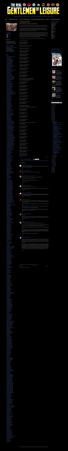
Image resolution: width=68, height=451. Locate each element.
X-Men (7, 428)
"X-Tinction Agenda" (9, 152)
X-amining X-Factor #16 (56, 139)
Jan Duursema (8, 275)
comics (27, 160)
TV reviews (8, 398)
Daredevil (8, 207)
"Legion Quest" (9, 100)
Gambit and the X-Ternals (10, 247)
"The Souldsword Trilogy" (10, 144)
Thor (7, 404)
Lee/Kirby (8, 295)
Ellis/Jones (8, 229)
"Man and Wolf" (9, 104)
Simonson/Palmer (9, 381)
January (54, 165)
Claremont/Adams (9, 184)
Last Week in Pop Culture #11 (56, 138)
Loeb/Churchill (8, 308)
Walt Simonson (9, 419)
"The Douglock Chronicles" (10, 125)
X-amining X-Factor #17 (56, 131)
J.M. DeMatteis (9, 272)
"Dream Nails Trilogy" (9, 81)
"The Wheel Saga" (9, 147)
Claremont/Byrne (9, 186)
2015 (53, 118)
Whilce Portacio (9, 422)
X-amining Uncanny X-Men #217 (57, 141)
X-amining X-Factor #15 (56, 145)
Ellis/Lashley (8, 230)
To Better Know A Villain (10, 407)
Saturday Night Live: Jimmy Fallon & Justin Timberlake (57, 129)
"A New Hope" (8, 57)
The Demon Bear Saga (10, 399)
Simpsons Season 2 (9, 388)
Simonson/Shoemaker (9, 383)
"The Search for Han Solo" (10, 139)
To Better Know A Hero (10, 405)
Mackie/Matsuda (9, 317)
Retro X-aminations (9, 358)
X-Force (8, 427)
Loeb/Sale (8, 310)
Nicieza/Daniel (8, 340)
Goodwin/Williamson (9, 257)
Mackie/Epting (8, 316)
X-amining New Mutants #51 (56, 146)
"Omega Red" (8, 108)
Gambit (8, 245)
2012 (53, 166)
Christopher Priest (9, 183)
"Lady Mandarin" (9, 99)
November (54, 154)
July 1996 (8, 287)
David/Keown (8, 210)
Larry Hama (8, 291)
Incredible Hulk (9, 270)
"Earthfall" (8, 82)
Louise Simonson (9, 315)
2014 (53, 119)
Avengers (8, 170)
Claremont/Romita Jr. (9, 196)
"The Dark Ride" (9, 124)
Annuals (8, 163)
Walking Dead (8, 418)
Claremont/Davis (9, 190)
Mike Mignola (8, 333)
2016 (53, 117)
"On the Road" (8, 109)
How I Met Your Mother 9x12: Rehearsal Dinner (56, 151)
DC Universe (8, 206)
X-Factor (47, 160)
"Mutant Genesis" (9, 105)
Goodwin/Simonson (9, 256)
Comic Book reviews (24, 160)
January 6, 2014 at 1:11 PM (26, 199)
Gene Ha (8, 250)
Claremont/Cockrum (9, 187)
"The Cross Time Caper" (10, 121)
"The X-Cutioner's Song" (10, 148)
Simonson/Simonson (9, 384)
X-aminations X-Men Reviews (13, 19)
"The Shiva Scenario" (9, 142)
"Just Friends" (8, 97)
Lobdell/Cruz (8, 301)
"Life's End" (8, 102)
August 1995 (8, 169)
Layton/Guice (8, 294)
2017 (53, 116)
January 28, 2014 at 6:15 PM (27, 237)
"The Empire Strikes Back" (10, 127)
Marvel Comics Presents (10, 321)
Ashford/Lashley (9, 167)
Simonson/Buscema (9, 377)
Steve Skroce (8, 396)
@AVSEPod (13, 51)
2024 (53, 108)
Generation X (8, 252)
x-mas (7, 441)
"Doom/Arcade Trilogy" (10, 79)
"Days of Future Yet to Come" (10, 77)
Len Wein (8, 298)
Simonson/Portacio (9, 382)
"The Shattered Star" (9, 141)
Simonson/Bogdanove (9, 375)
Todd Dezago (8, 408)
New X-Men (8, 338)
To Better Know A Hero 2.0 (10, 406)
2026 (53, 106)
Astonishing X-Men (9, 168)
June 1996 (8, 288)
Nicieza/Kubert (8, 341)
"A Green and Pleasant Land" (10, 56)
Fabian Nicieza (9, 235)
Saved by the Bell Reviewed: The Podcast (37, 19)
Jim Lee (8, 279)
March (54, 163)
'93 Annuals (8, 153)
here (15, 43)
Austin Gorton (9, 34)
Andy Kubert (8, 161)
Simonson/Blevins (9, 374)
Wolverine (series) (40, 160)
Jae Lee (8, 274)
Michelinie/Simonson (9, 332)
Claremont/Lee (9, 192)
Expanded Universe (9, 234)
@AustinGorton (14, 47)
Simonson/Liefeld (9, 380)
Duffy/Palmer (8, 228)
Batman (8, 174)
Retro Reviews (8, 357)
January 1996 (8, 276)
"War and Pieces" (9, 150)
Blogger (47, 446)
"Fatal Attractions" (9, 84)
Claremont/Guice (9, 191)
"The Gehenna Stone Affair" (10, 130)
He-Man (8, 265)
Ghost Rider (8, 253)
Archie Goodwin (9, 165)
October (54, 155)
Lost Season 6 (8, 314)
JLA (7, 273)
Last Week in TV (9, 293)
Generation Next (9, 251)
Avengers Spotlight (9, 171)
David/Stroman (9, 213)
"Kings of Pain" (9, 98)
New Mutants (32, 160)
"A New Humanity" (9, 58)
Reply (22, 168)
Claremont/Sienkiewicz (10, 197)
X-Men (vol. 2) (8, 429)
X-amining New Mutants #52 (56, 140)
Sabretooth (8, 365)
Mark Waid (8, 320)
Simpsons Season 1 (9, 386)
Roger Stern (8, 362)
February (54, 164)
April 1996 (8, 164)
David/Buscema (9, 209)
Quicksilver (8, 355)
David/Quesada (9, 212)
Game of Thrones (9, 248)
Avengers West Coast (9, 172)
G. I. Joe (8, 243)
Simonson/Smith (9, 385)
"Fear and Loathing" (9, 86)
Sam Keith (8, 366)
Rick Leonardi (8, 360)
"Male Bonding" (9, 103)
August (54, 157)
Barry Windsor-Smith (9, 173)
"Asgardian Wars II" (9, 62)
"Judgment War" (9, 96)
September (54, 156)
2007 (53, 172)
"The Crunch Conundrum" (10, 122)
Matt (22, 199)
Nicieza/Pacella (9, 343)
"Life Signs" (8, 101)
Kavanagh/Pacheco (9, 289)
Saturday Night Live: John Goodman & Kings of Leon (57, 136)
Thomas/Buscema (9, 402)
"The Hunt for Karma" (9, 131)
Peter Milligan (8, 352)
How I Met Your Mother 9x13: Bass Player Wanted (57, 135)
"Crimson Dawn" (9, 74)
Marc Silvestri (8, 319)
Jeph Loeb (8, 278)
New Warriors (8, 337)
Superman (8, 397)
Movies (8, 335)
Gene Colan (8, 249)
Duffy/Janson (8, 226)
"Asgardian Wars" (9, 63)
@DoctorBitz (9, 48)
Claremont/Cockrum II (9, 188)
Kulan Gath (8, 290)
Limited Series (8, 299)
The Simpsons (8, 400)
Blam (22, 237)
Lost (7, 312)
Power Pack (8, 353)
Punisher (8, 354)
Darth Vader (8, 208)
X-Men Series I (9, 431)
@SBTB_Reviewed (10, 50)
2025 (53, 107)
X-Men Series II (9, 432)
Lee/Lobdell (8, 296)
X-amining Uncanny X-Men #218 (57, 133)
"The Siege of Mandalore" (10, 143)
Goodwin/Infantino (9, 255)
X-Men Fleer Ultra (9, 430)
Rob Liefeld (8, 361)
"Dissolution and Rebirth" (10, 78)
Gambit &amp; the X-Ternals (10, 246)
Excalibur (29, 160)
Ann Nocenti (8, 162)
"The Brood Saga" (9, 120)
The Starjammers (9, 401)
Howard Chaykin (9, 266)
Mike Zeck (8, 334)
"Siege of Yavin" (9, 117)
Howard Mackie (9, 267)
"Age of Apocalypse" (9, 61)
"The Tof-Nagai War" (9, 146)
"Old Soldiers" (8, 107)
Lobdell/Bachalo (9, 300)
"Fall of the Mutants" (9, 83)
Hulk (7, 268)
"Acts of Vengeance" (9, 60)
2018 (53, 115)
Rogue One (8, 363)
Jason (22, 185)
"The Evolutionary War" (10, 128)
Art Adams (8, 166)
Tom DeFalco (8, 410)
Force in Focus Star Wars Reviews (24, 19)
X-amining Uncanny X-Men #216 (57, 147)
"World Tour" (8, 151)
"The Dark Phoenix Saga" (10, 123)
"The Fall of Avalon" (9, 129)
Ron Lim (8, 364)
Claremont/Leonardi (9, 193)
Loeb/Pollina (8, 309)
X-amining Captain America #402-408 (58, 76)
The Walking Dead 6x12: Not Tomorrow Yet (59, 81)
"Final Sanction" (9, 87)
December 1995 (9, 221)
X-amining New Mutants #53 (56, 132)
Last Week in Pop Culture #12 (56, 130)
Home (6, 19)
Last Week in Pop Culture (10, 292)
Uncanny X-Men (36, 160)
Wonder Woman (9, 425)
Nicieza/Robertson (9, 344)
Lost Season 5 (8, 313)
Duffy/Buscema (9, 224)
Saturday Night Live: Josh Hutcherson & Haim (56, 152)
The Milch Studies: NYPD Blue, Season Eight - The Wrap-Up (58, 88)
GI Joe (7, 244)
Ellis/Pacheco (8, 231)
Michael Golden (9, 330)
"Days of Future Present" (10, 76)
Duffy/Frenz (8, 225)
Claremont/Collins (9, 189)
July (53, 158)
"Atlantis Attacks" (9, 64)
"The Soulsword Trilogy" (10, 145)
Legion (7, 297)
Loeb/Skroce (8, 311)
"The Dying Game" (9, 126)
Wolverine (8, 423)
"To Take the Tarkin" (9, 149)
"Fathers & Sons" (9, 85)
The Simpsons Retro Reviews (55, 19)
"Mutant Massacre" (9, 106)
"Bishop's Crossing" (9, 65)
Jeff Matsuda (8, 277)
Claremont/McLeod (9, 194)
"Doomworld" (8, 80)
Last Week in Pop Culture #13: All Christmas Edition (57, 127)
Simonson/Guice (9, 378)
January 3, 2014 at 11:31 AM (27, 185)
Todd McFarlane (9, 409)
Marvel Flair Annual (9, 322)
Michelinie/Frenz (9, 331)
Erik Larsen (8, 232)
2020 (53, 113)
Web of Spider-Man (9, 421)
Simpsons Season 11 (9, 387)
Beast (7, 175)
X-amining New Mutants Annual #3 (57, 124)
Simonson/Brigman (9, 376)
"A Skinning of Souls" (9, 59)
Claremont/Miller (9, 195)
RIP (7, 356)
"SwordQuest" (8, 119)
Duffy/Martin (8, 227)
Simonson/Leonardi (9, 379)
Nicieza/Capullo (9, 339)
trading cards (8, 440)
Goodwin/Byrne (9, 254)
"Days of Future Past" (9, 75)
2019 (53, 114)
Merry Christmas (55, 125)
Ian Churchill (8, 269)
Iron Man (8, 271)
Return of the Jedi (9, 359)
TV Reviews (47, 19)
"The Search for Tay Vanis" (10, 140)
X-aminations (43, 160)
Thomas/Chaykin (9, 403)
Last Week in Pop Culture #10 (56, 144)
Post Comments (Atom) (26, 267)
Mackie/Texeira (9, 318)
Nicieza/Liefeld (8, 342)
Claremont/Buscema (9, 185)
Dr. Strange (8, 223)
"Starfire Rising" (9, 118)
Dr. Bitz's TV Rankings (9, 222)
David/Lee (8, 211)
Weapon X (8, 420)
